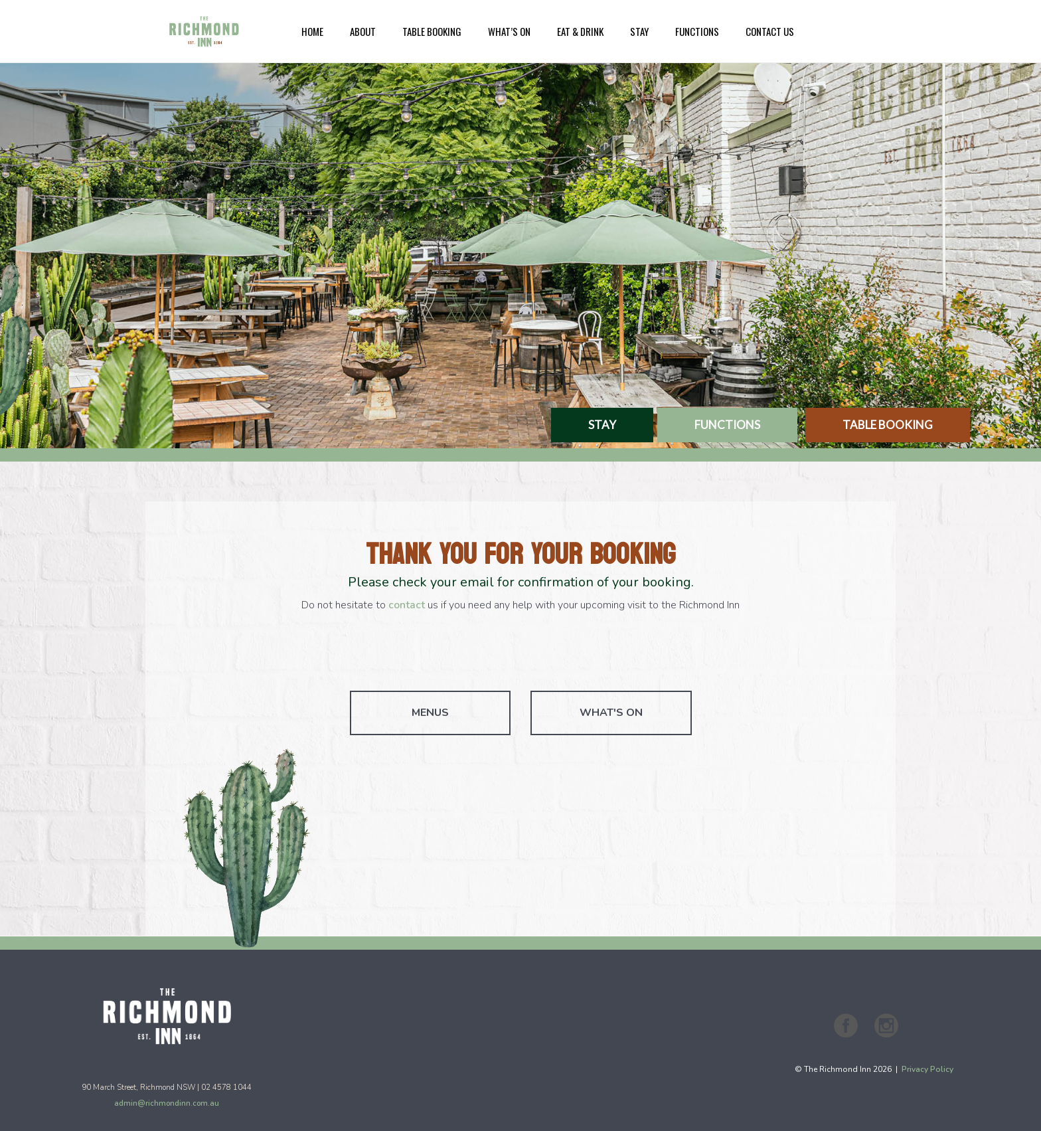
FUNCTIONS (727, 425)
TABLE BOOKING (887, 425)
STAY (602, 425)
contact (406, 605)
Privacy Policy (927, 1069)
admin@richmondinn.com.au (166, 1103)
